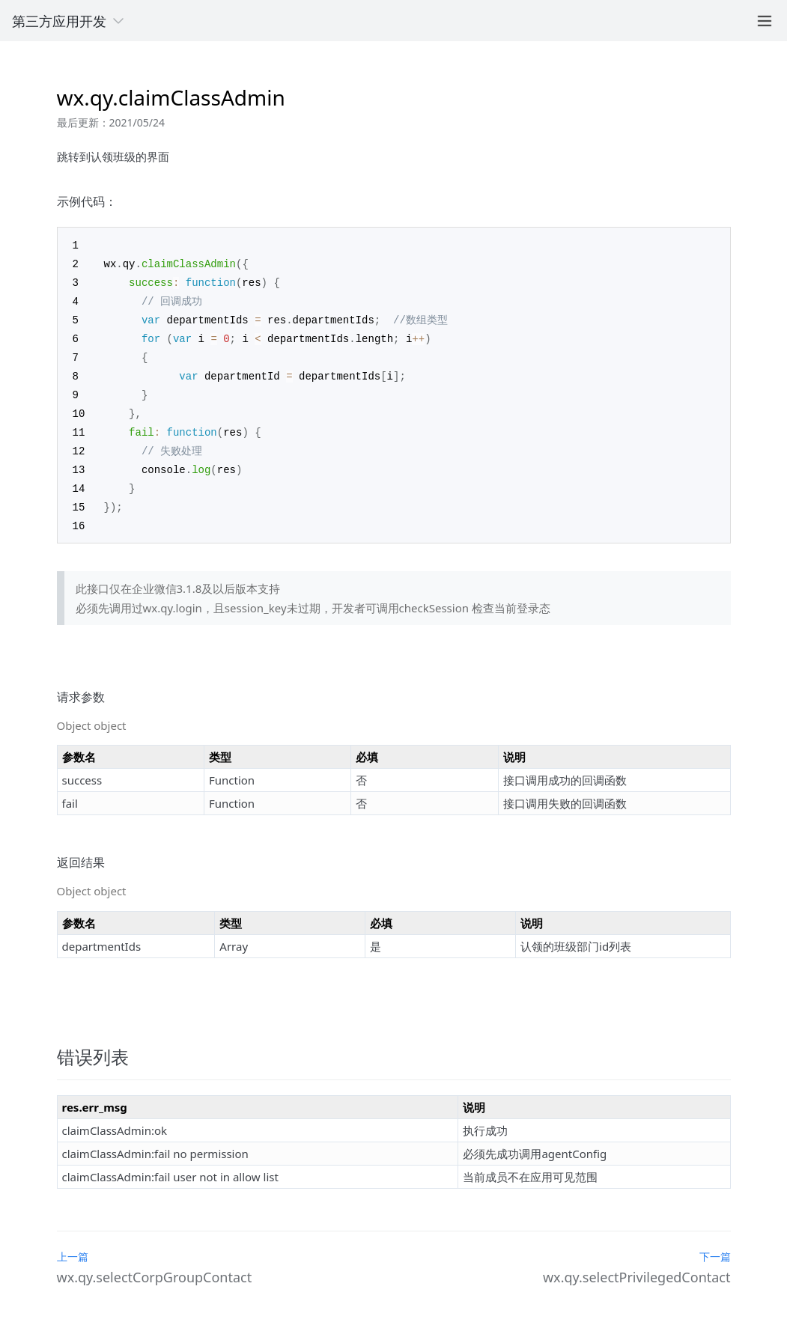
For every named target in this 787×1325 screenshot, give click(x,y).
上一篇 (72, 1243)
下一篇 (715, 1243)
